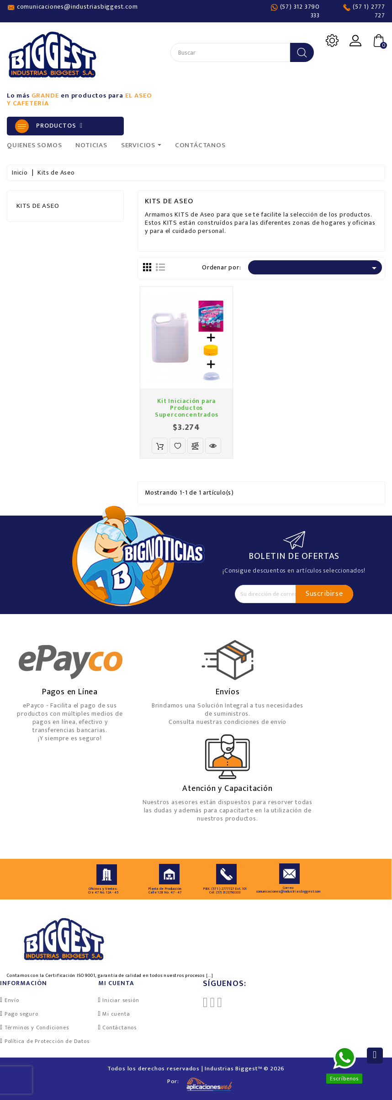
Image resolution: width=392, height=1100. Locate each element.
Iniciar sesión (120, 1000)
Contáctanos (119, 1027)
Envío (12, 1000)
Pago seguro (21, 1013)
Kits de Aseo (37, 206)
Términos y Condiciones (37, 1027)
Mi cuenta (116, 1013)
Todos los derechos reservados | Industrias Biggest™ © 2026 (196, 1069)
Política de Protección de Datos (47, 1041)
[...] (209, 975)
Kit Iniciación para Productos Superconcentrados (186, 408)
